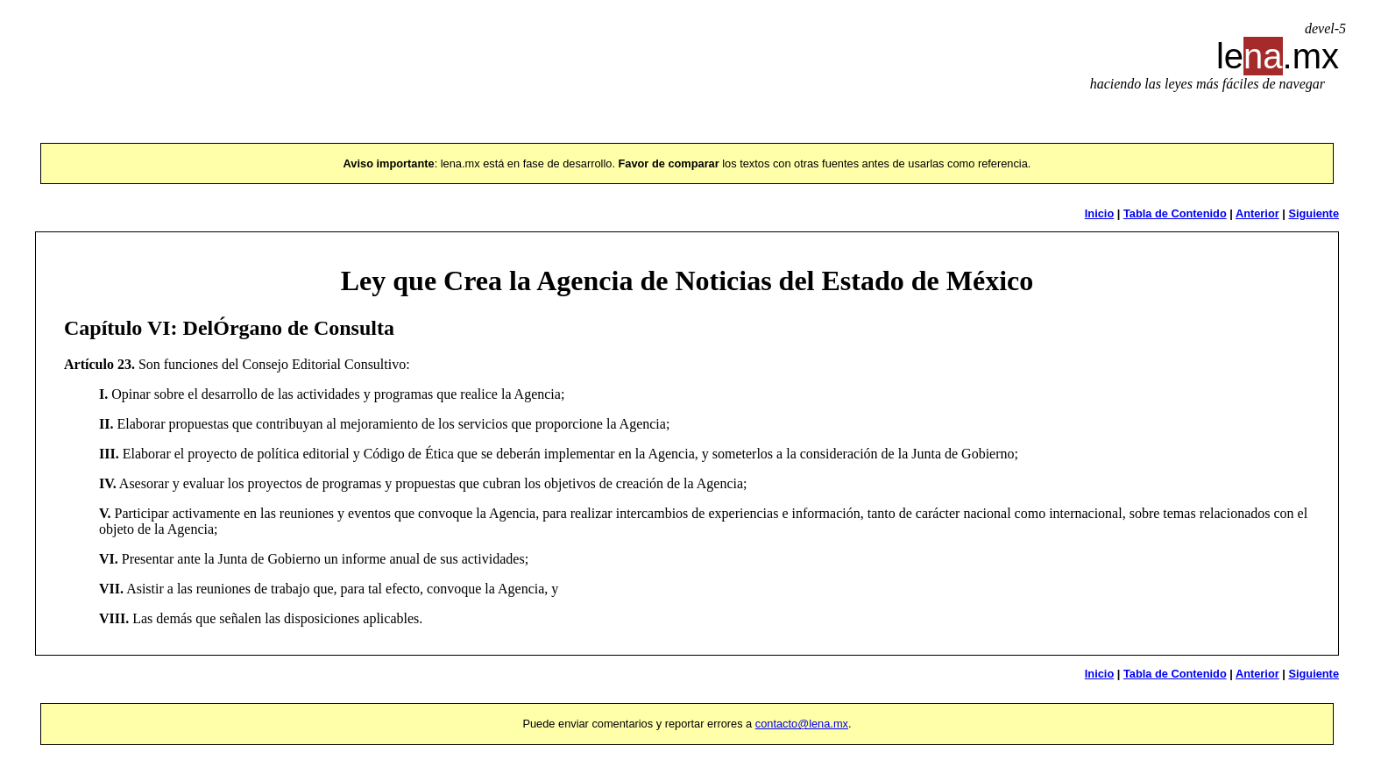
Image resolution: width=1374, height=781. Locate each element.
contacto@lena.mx (801, 723)
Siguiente (1313, 213)
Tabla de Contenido (1175, 213)
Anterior (1257, 213)
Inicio (1099, 213)
